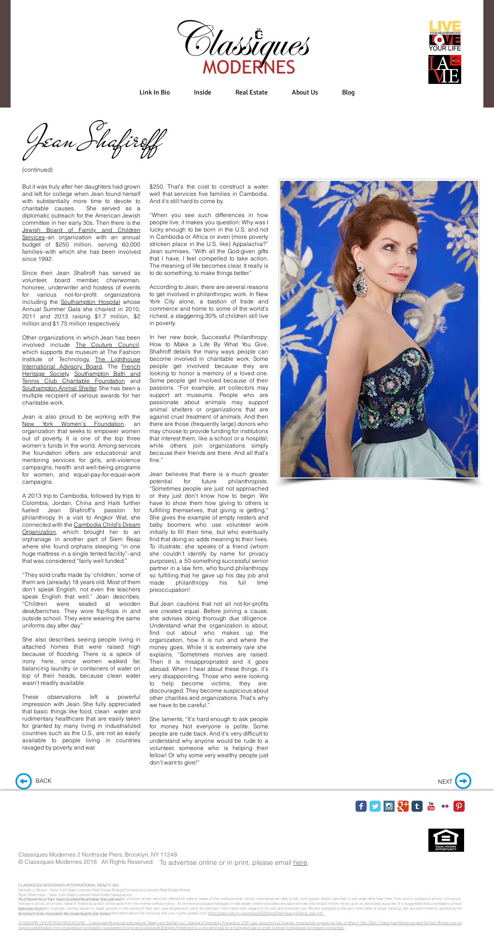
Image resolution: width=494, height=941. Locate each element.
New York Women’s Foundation (73, 423)
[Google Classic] (403, 806)
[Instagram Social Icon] (389, 806)
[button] (202, 92)
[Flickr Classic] (445, 806)
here (300, 862)
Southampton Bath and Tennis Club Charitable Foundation (81, 377)
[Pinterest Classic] (459, 806)
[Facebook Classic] (361, 806)
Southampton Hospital (90, 301)
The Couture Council (107, 344)
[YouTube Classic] (431, 806)
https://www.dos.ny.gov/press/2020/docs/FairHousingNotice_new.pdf (266, 913)
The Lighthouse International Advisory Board (81, 362)
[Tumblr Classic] (417, 806)
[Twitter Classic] (375, 806)
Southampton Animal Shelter (59, 388)
